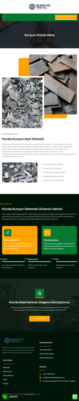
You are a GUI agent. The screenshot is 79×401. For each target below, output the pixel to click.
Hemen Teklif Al (66, 17)
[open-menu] (4, 17)
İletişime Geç (39, 318)
